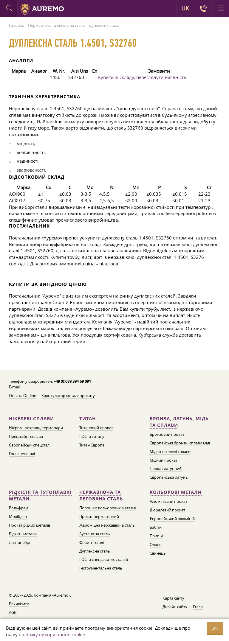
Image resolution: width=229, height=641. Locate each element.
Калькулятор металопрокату (68, 395)
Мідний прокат (163, 460)
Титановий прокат (96, 427)
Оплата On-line (22, 395)
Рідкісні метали (23, 533)
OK (215, 628)
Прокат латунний (166, 468)
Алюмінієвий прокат (168, 501)
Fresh (198, 606)
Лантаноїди (19, 542)
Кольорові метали (176, 492)
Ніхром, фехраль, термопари (36, 427)
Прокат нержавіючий (99, 516)
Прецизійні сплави (26, 436)
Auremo (42, 9)
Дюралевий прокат (167, 510)
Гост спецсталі (22, 453)
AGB (12, 612)
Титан (87, 419)
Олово (156, 544)
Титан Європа (91, 445)
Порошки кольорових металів (107, 508)
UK (185, 8)
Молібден (18, 516)
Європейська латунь (169, 477)
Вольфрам (18, 508)
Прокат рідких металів (29, 525)
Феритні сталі (91, 542)
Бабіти (156, 527)
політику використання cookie (52, 634)
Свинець (158, 553)
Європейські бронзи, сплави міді (180, 443)
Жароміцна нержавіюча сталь (107, 525)
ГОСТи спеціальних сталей (103, 559)
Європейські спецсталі (29, 445)
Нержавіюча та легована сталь (101, 495)
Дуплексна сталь (94, 551)
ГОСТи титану (91, 436)
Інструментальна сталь (100, 568)
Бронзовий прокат (167, 434)
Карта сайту (173, 598)
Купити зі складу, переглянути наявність (142, 77)
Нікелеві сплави (31, 419)
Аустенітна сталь (94, 533)
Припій (156, 536)
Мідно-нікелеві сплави (170, 451)
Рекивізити (19, 603)
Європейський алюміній (172, 518)
